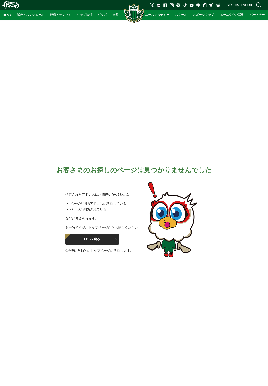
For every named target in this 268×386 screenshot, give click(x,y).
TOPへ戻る (92, 239)
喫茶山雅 (233, 5)
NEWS (7, 15)
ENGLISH (247, 5)
